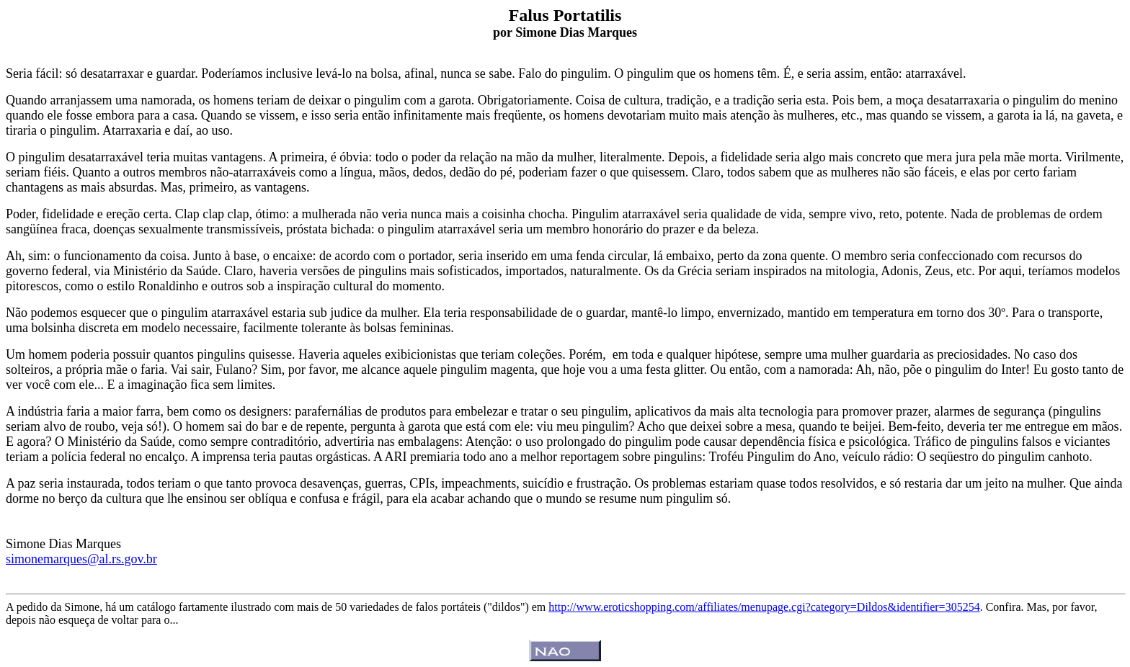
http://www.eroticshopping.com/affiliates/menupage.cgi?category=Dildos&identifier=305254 (763, 607)
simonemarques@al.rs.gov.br (81, 559)
